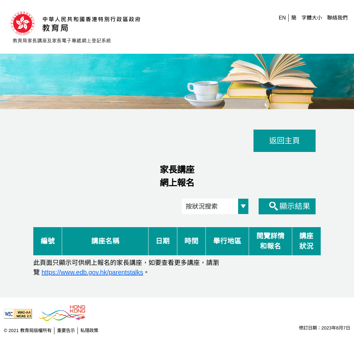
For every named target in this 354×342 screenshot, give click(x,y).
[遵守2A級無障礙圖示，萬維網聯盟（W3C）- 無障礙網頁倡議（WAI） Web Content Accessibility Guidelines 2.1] (20, 313)
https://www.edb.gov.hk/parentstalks (92, 272)
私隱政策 (89, 330)
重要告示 (66, 330)
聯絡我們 (337, 17)
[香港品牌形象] (64, 313)
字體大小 (312, 17)
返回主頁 (284, 140)
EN (282, 17)
